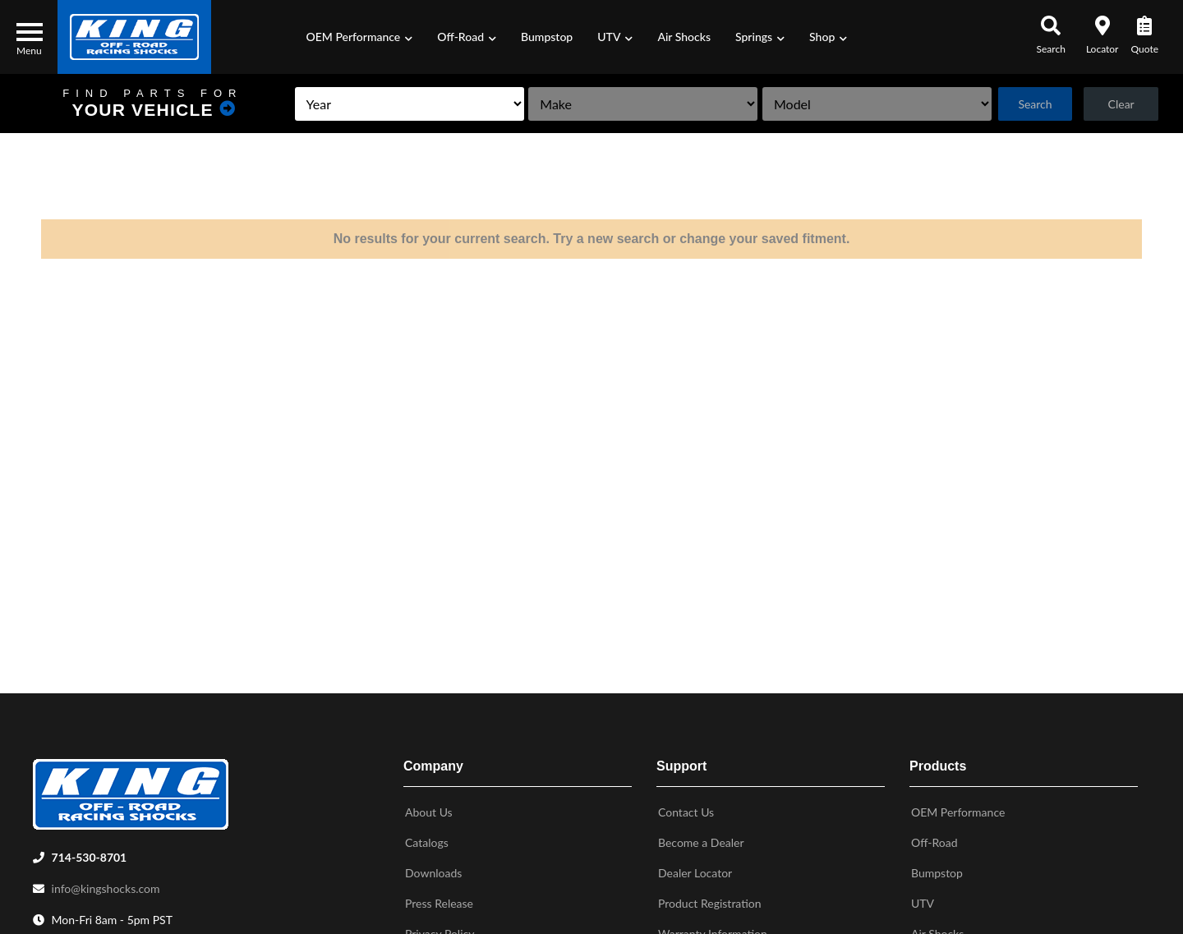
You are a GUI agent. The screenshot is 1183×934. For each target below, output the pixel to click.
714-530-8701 (89, 854)
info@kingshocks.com (106, 885)
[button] (360, 37)
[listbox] (379, 104)
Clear (1120, 104)
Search (1030, 104)
